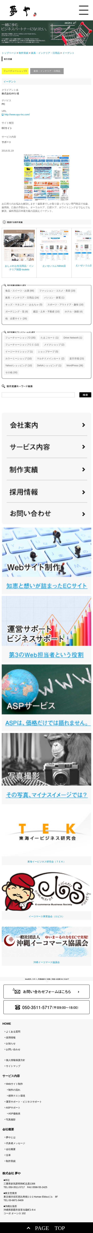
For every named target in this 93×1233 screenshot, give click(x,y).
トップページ (9, 53)
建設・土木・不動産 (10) (46, 311)
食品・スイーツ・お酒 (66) (19, 290)
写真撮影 (11, 1119)
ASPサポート (13, 1107)
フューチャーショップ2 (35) (20, 337)
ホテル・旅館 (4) (74, 311)
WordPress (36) (74, 365)
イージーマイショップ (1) (19, 351)
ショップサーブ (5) (48, 351)
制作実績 (23, 53)
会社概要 (11, 1149)
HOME (6, 1023)
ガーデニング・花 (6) (16, 311)
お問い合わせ (13, 1049)
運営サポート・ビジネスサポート (24, 1101)
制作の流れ (14, 1089)
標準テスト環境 (16, 1095)
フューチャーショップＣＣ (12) (22, 344)
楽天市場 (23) (76, 358)
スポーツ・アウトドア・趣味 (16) (65, 304)
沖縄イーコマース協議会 (46, 945)
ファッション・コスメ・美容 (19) (57, 290)
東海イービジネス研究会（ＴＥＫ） (46, 834)
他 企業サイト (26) (16, 318)
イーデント (9, 81)
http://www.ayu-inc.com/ (17, 114)
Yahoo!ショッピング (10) (18, 365)
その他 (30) (11, 372)
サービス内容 (11, 1076)
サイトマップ (13, 1066)
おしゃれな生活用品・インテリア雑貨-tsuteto (19, 268)
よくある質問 (13, 1031)
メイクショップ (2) (54, 344)
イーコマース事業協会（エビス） (46, 895)
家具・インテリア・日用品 (45, 53)
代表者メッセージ (15, 1143)
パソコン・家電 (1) (54, 297)
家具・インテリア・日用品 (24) (22, 297)
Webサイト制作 (14, 1084)
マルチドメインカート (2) (50, 358)
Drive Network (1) (73, 337)
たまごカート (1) (50, 337)
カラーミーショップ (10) (18, 358)
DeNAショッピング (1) (49, 365)
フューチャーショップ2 (15, 71)
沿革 (8, 1155)
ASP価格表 (14, 1113)
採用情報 (11, 1037)
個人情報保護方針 (15, 1060)
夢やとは (11, 1137)
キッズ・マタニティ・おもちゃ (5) (23, 304)
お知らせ (11, 1043)
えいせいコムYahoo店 (54, 266)
